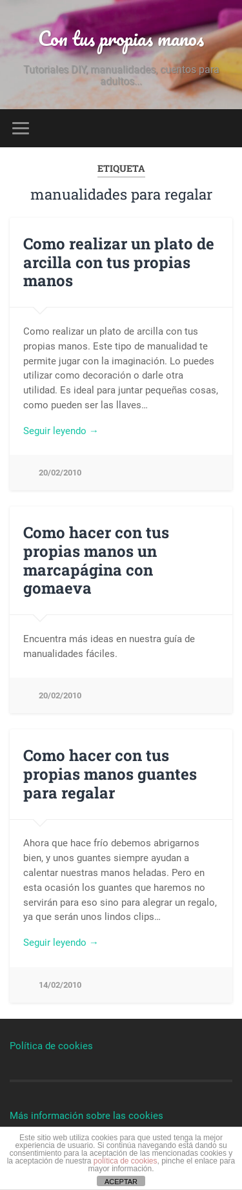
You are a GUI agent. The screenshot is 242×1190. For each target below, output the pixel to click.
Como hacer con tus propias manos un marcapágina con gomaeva (96, 560)
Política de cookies (51, 1046)
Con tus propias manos (121, 38)
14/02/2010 (60, 985)
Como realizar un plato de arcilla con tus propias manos (118, 262)
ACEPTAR (121, 1181)
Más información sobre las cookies (86, 1116)
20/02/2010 (60, 472)
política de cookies (125, 1160)
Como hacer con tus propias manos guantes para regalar (110, 774)
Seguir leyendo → (61, 431)
